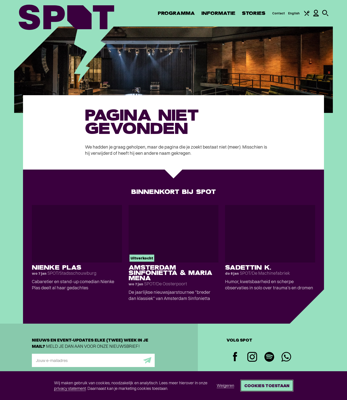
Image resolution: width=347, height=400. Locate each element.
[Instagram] (252, 357)
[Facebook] (235, 357)
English (294, 13)
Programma (176, 13)
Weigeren (225, 385)
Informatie (218, 13)
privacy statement (70, 388)
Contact (278, 13)
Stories (254, 13)
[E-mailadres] (93, 360)
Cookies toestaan (266, 385)
